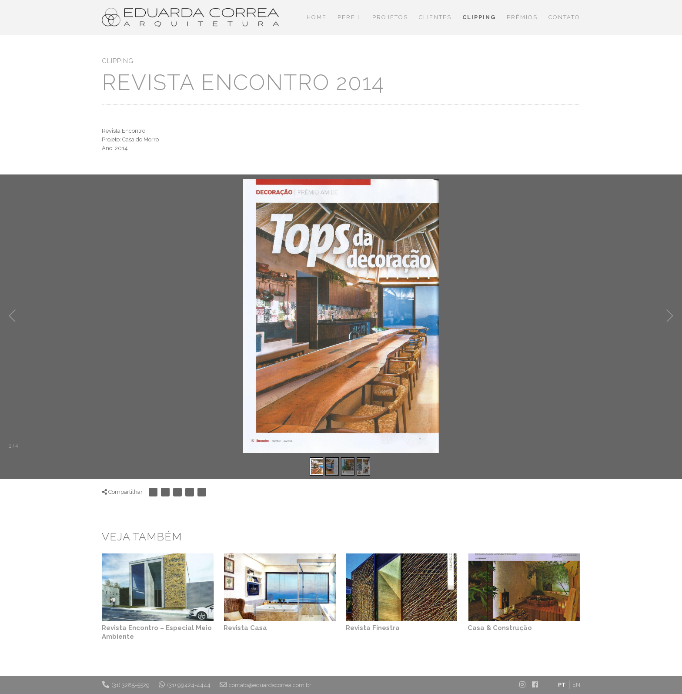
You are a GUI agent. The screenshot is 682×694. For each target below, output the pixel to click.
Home (317, 17)
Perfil (349, 17)
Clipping (479, 17)
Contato (564, 17)
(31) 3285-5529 (126, 684)
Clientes (435, 17)
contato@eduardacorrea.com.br (265, 684)
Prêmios (522, 17)
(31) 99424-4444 (185, 684)
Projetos (390, 17)
